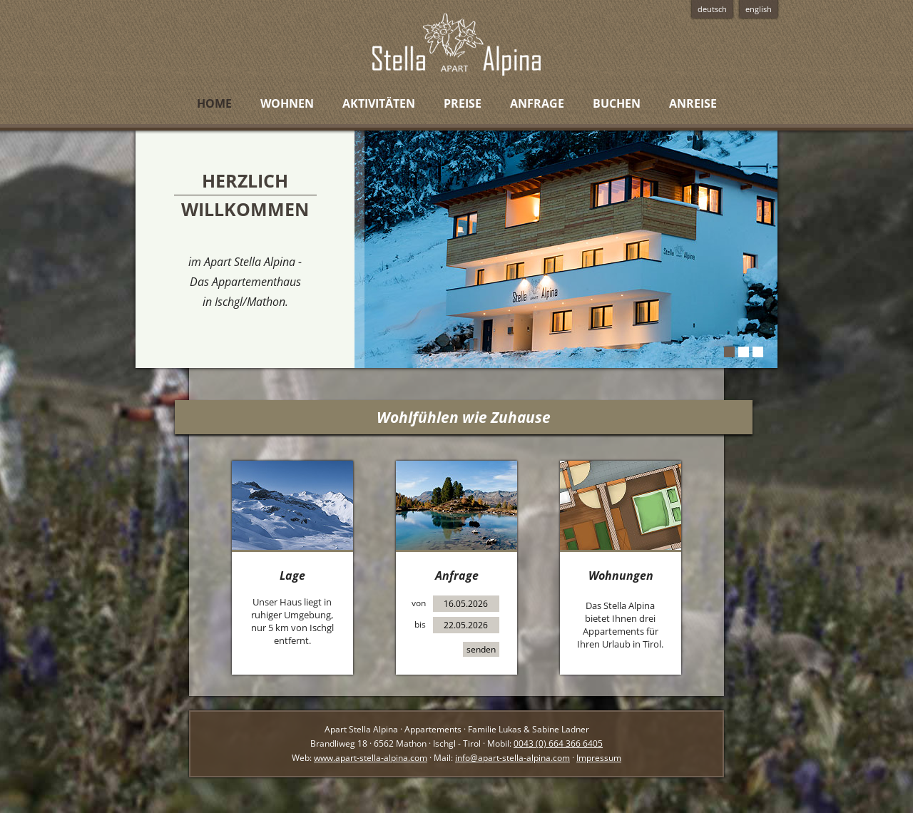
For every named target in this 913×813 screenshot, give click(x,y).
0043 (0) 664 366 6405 (558, 743)
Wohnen (287, 103)
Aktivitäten (378, 103)
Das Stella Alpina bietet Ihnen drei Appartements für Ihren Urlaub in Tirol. (620, 624)
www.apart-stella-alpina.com (370, 758)
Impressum (598, 758)
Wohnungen (620, 575)
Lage (292, 575)
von (419, 603)
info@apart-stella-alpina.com (512, 758)
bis (420, 624)
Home (214, 103)
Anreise (693, 103)
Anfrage (457, 575)
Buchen (617, 103)
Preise (462, 103)
